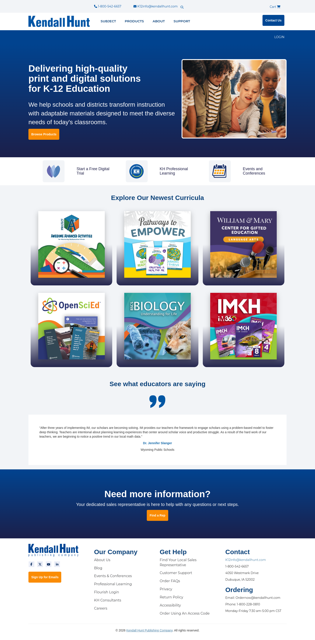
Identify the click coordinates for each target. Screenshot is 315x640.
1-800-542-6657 (107, 6)
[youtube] (49, 564)
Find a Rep (157, 515)
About (159, 21)
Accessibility (170, 605)
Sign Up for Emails (44, 577)
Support (182, 21)
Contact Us (273, 20)
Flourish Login (106, 592)
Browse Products (43, 134)
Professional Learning (113, 584)
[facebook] (31, 564)
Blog (98, 568)
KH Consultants (107, 600)
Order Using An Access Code (185, 613)
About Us (102, 560)
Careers (100, 608)
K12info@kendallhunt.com (155, 6)
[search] (189, 3)
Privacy (166, 589)
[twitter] (40, 564)
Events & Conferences (113, 576)
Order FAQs (170, 581)
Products (134, 21)
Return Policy (171, 597)
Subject (108, 21)
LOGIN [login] (279, 37)
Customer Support (176, 573)
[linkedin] (57, 564)
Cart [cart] (275, 7)
